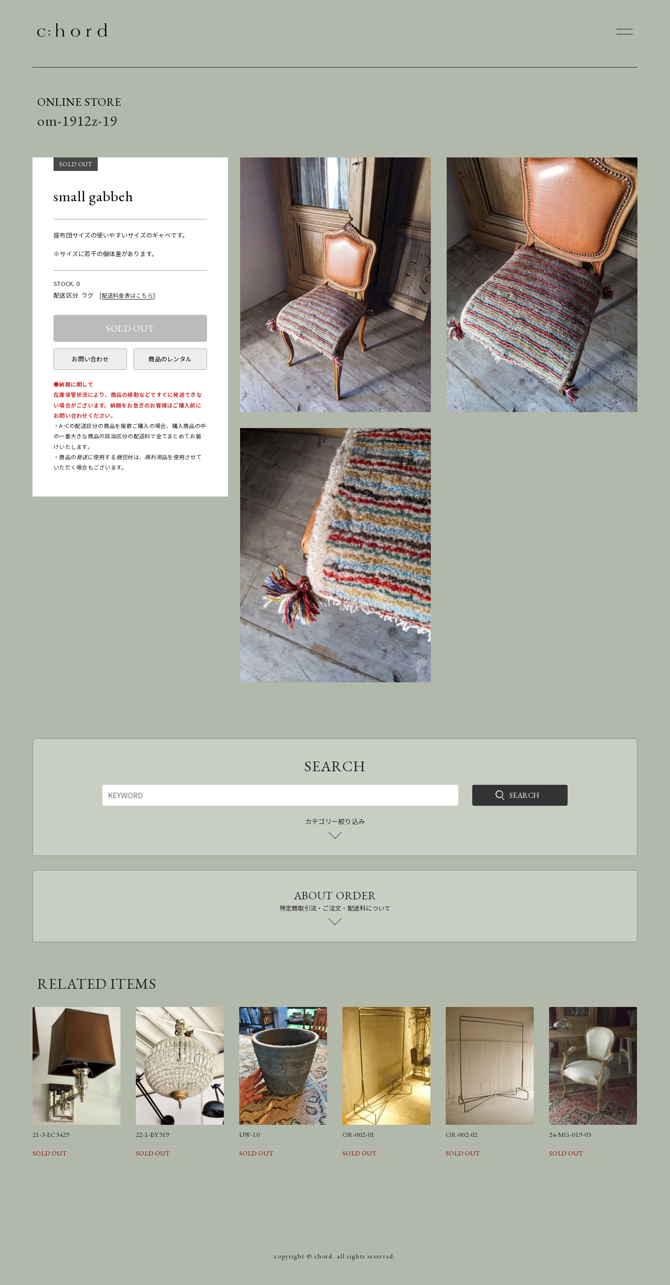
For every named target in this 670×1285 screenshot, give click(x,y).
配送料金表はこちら (127, 295)
